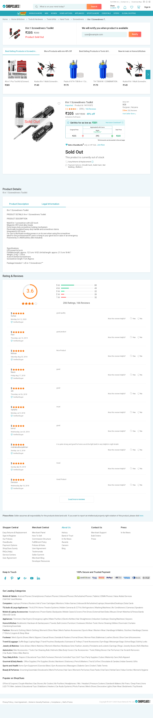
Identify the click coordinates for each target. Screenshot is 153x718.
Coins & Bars (25, 646)
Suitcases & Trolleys (73, 642)
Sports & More (93, 13)
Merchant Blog (38, 558)
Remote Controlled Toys (65, 657)
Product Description (19, 204)
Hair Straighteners (83, 619)
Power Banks (46, 612)
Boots (115, 637)
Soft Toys (80, 657)
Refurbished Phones (83, 596)
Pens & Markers (81, 661)
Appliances (79, 13)
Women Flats (89, 637)
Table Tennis (102, 666)
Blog (63, 548)
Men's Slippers (35, 637)
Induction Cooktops (101, 619)
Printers (24, 603)
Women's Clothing (18, 630)
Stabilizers (42, 686)
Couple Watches (25, 683)
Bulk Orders (96, 536)
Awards (65, 542)
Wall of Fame (67, 702)
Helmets (54, 650)
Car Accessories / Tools (84, 650)
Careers (65, 545)
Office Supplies (30, 661)
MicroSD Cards (9, 615)
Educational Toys (34, 657)
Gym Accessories (59, 666)
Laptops (16, 603)
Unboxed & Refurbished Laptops (90, 603)
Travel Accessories (91, 642)
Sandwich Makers (113, 683)
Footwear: (7, 637)
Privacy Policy (8, 702)
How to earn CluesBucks (114, 122)
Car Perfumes (113, 650)
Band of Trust (67, 536)
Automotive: (8, 650)
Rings (120, 646)
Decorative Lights (104, 686)
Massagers (71, 666)
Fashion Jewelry (82, 646)
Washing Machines (103, 608)
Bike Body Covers (66, 650)
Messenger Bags (117, 642)
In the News (66, 539)
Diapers (22, 657)
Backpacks (57, 612)
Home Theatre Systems (49, 608)
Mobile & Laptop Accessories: (15, 612)
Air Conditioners (118, 608)
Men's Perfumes (56, 670)
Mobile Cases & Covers (72, 612)
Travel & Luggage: (10, 642)
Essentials (106, 13)
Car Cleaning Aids (42, 650)
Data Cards (128, 603)
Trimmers (17, 619)
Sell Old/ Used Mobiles (12, 599)
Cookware (81, 623)
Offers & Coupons (10, 683)
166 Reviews (90, 109)
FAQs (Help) (7, 552)
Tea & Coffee (94, 661)
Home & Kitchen (66, 13)
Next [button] (148, 74)
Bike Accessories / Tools (23, 650)
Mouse (113, 612)
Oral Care (105, 670)
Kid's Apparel (124, 657)
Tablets (96, 596)
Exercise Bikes (44, 666)
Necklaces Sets (67, 646)
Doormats (123, 623)
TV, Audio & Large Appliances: (15, 608)
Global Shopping (129, 13)
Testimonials (37, 552)
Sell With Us (114, 2)
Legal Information (50, 204)
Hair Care (68, 670)
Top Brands (137, 686)
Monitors (60, 603)
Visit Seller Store (129, 114)
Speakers (139, 608)
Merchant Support (98, 533)
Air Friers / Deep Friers (131, 683)
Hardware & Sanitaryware (38, 623)
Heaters (51, 686)
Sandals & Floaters (62, 637)
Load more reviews (76, 499)
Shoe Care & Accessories (130, 637)
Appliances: (8, 619)
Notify (135, 34)
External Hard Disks (101, 612)
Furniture (71, 623)
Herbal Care (115, 670)
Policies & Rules (38, 545)
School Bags (130, 642)
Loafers (109, 637)
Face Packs (95, 670)
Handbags (137, 630)
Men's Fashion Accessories (70, 630)
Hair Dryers (27, 619)
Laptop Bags (34, 642)
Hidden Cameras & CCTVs (70, 608)
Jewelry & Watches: (11, 646)
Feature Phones (51, 596)
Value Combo (126, 670)
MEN (46, 13)
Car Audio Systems (64, 686)
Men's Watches (37, 646)
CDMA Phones (106, 596)
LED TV (6, 686)
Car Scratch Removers (130, 650)
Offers (116, 13)
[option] (17, 74)
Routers (32, 603)
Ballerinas (100, 637)
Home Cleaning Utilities (108, 623)
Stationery (69, 661)
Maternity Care (111, 657)
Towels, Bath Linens (58, 623)
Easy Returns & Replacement (15, 533)
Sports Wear (87, 630)
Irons (144, 683)
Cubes (101, 657)
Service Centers (9, 555)
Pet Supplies (43, 661)
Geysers (129, 619)
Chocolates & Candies (110, 661)
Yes (134, 319)
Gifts (136, 661)
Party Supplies (92, 657)
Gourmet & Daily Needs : (13, 661)
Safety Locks (141, 642)
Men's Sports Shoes (20, 637)
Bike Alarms (24, 653)
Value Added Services (123, 596)
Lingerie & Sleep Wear (20, 633)
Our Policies (7, 539)
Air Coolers (48, 683)
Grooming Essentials (28, 670)
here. (142, 516)
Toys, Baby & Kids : (11, 657)
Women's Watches (52, 646)
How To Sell (37, 536)
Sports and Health (10, 666)
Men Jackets (16, 686)
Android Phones (24, 596)
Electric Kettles (69, 619)
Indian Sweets (126, 661)
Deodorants (43, 670)
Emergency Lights (40, 619)
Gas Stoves (38, 683)
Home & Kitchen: (10, 623)
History (65, 533)
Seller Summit (38, 555)
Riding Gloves (100, 650)
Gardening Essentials (12, 626)
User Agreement (10, 558)
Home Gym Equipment (28, 666)
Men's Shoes (91, 686)
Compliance (55, 702)
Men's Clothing (33, 630)
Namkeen (60, 661)
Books (51, 661)
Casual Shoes (48, 637)
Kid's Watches (142, 646)
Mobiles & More (35, 13)
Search (94, 7)
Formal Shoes (77, 637)
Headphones (34, 612)
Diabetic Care (83, 666)
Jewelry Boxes (130, 646)
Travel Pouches (47, 642)
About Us (66, 527)
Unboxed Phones (66, 596)
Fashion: (6, 630)
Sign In (147, 7)
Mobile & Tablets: (10, 596)
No (141, 319)
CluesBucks (7, 542)
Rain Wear (117, 686)
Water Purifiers (55, 619)
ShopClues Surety (10, 548)
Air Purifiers (59, 683)
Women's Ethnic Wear (49, 630)
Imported (69, 105)
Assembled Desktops (114, 603)
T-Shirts (6, 633)
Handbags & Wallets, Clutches (119, 630)
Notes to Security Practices (39, 702)
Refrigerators (88, 608)
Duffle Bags (23, 642)
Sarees (145, 630)
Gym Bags (104, 642)
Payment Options (10, 545)
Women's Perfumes (81, 670)
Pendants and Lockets (99, 646)
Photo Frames (79, 686)
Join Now (101, 145)
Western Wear (100, 630)
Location (113, 8)
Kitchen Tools (91, 623)
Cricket (93, 666)
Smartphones (38, 596)
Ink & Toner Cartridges (46, 603)
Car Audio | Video (10, 653)
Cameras (130, 608)
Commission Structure (41, 539)
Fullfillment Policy (39, 542)
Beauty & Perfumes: (11, 670)
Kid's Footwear (48, 657)
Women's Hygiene (140, 670)
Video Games (70, 603)
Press (93, 539)
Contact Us (124, 2)
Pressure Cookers (97, 683)
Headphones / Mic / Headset (77, 683)
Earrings (113, 646)
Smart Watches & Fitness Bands (130, 612)
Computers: (8, 603)
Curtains (131, 623)
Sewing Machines (117, 619)
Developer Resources (41, 561)
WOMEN (54, 13)
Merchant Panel (38, 533)
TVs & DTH (33, 608)
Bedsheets (21, 623)
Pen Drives (87, 612)
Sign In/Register (9, 536)
